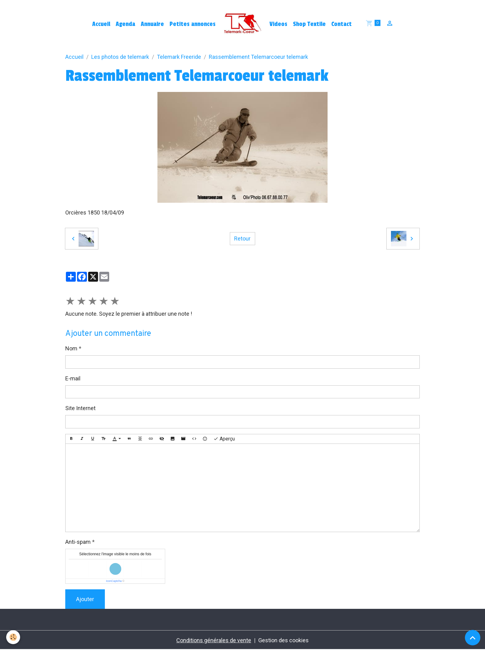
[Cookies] (13, 637)
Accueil (101, 24)
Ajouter (85, 599)
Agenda (125, 24)
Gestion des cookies (283, 640)
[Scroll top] (472, 637)
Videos (278, 24)
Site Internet (80, 408)
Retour (242, 238)
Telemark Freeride (179, 57)
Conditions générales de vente (213, 640)
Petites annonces (193, 24)
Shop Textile (309, 24)
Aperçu (224, 439)
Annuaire (152, 24)
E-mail (72, 378)
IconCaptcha (114, 581)
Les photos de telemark (120, 57)
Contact (341, 24)
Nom (71, 348)
